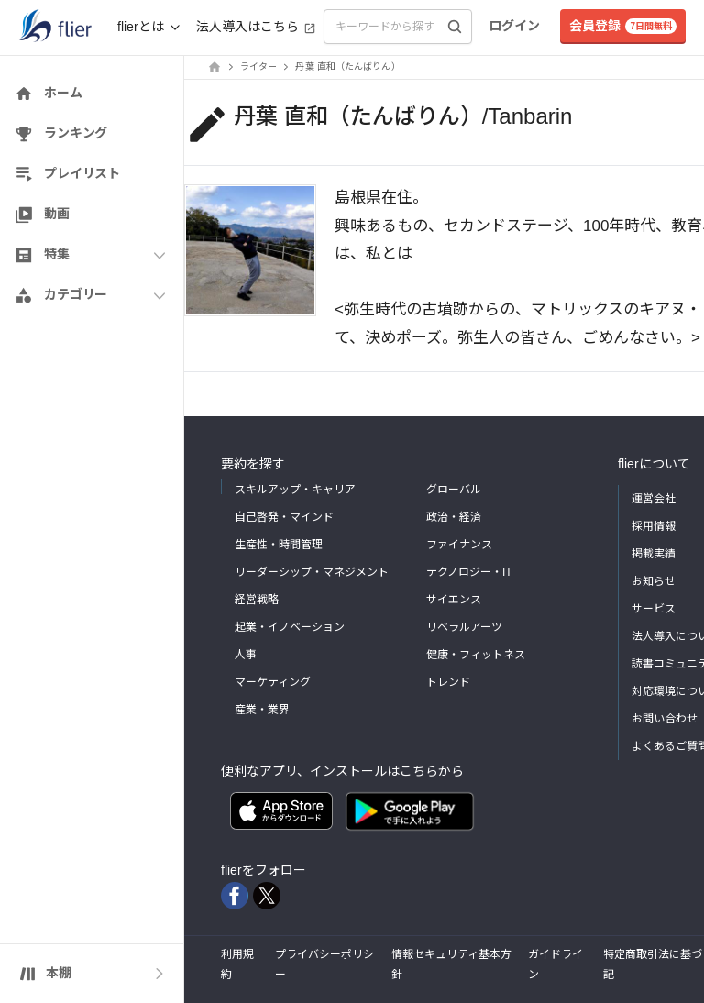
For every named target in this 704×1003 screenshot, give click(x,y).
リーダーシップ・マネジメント (312, 572)
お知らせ (654, 581)
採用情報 (654, 526)
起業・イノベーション (290, 627)
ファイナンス (459, 544)
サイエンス (453, 599)
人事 (246, 654)
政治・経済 (453, 517)
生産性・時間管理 (279, 544)
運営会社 (654, 498)
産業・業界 (262, 709)
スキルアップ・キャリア (295, 489)
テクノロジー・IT (469, 572)
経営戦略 (257, 599)
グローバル (453, 489)
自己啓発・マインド (284, 517)
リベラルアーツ (464, 627)
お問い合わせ (665, 718)
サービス (654, 608)
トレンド (448, 682)
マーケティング (273, 682)
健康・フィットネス (475, 654)
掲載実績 (654, 553)
